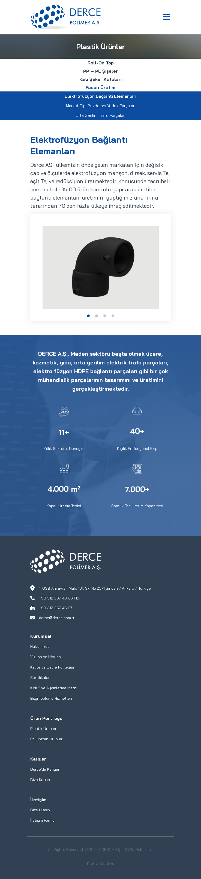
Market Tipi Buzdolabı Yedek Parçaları (100, 105)
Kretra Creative (100, 863)
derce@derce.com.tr (56, 617)
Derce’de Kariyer (44, 769)
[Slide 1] (88, 316)
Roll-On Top (101, 63)
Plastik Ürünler (43, 728)
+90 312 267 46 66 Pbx (59, 598)
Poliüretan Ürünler (46, 739)
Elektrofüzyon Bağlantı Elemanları (100, 96)
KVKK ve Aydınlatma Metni (53, 687)
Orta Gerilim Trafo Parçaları (100, 115)
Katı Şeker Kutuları (100, 79)
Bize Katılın (40, 779)
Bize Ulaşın (40, 809)
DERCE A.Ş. (111, 849)
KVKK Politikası (138, 849)
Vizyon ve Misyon (45, 656)
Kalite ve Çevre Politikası (52, 667)
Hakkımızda (40, 646)
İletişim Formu (42, 820)
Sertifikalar (40, 677)
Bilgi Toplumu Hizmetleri (51, 698)
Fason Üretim (100, 87)
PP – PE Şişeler (100, 71)
